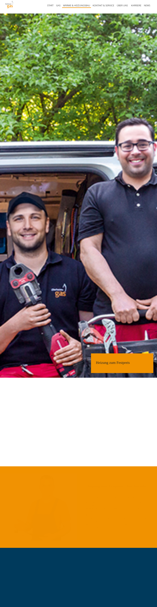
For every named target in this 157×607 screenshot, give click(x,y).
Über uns (122, 5)
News (147, 5)
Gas (58, 5)
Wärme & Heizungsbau (76, 5)
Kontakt (42, 445)
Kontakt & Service (103, 5)
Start (50, 5)
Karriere (136, 5)
